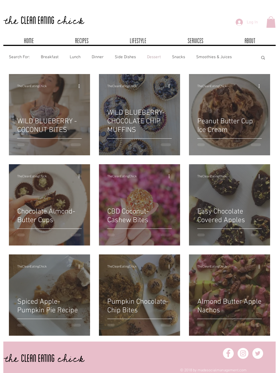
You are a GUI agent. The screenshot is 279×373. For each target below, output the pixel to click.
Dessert (154, 57)
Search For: (19, 57)
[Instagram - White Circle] (243, 353)
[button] (271, 22)
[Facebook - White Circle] (228, 353)
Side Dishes (125, 57)
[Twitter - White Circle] (257, 353)
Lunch (75, 57)
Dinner (98, 57)
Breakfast (50, 57)
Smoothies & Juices (214, 57)
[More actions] (81, 86)
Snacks (178, 57)
